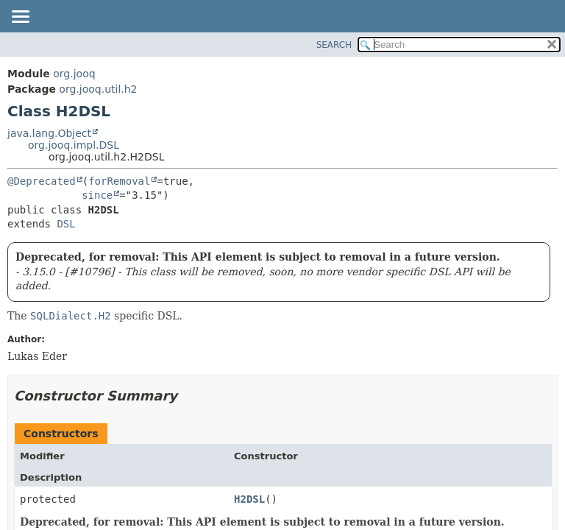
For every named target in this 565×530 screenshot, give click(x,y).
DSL (66, 224)
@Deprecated (41, 181)
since (97, 195)
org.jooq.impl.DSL (73, 145)
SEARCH (334, 45)
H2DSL (249, 499)
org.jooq (74, 74)
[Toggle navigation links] (19, 17)
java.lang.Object (49, 133)
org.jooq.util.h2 (98, 89)
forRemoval (119, 181)
